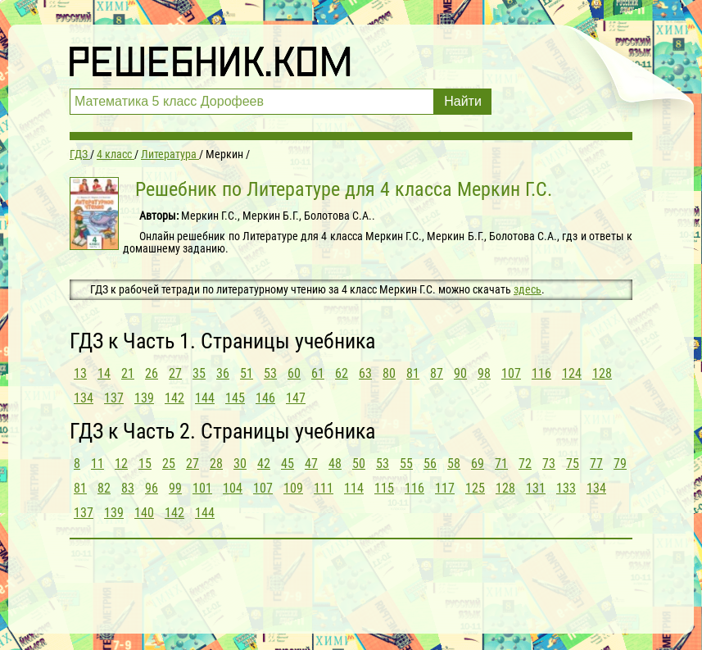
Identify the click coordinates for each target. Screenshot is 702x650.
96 (151, 488)
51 (246, 373)
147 (296, 398)
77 (596, 463)
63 (365, 373)
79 (620, 463)
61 (317, 373)
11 (97, 463)
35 (199, 373)
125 (475, 488)
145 (235, 398)
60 (294, 373)
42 (263, 463)
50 (358, 463)
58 (453, 463)
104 (232, 488)
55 (406, 463)
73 (548, 463)
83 (127, 488)
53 (270, 373)
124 (572, 373)
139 (144, 398)
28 (216, 463)
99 (175, 488)
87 (436, 373)
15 (145, 463)
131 (536, 488)
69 (477, 463)
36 (222, 373)
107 (511, 373)
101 (202, 488)
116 (541, 373)
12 (121, 463)
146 (265, 398)
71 (501, 463)
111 (323, 488)
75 (572, 463)
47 (311, 463)
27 (175, 373)
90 (460, 373)
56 (430, 463)
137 (114, 398)
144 (205, 398)
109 (293, 488)
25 (168, 463)
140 (144, 512)
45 (287, 463)
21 (127, 373)
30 (240, 463)
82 (104, 488)
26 (151, 373)
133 (566, 488)
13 (80, 373)
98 (484, 373)
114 (354, 488)
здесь (527, 289)
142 (174, 398)
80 (389, 373)
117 (445, 488)
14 (104, 373)
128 (602, 373)
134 (83, 398)
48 (335, 463)
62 (341, 373)
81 (412, 373)
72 (525, 463)
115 (384, 488)
